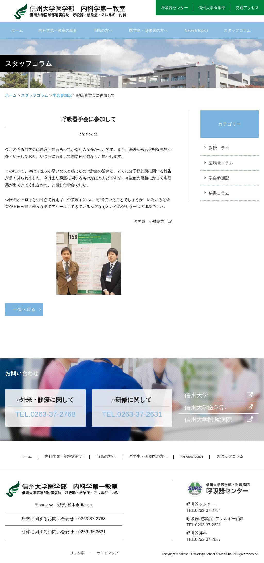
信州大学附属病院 (208, 421)
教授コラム (219, 149)
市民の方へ (103, 31)
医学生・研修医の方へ (148, 31)
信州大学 (196, 397)
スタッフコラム (237, 31)
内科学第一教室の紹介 (57, 31)
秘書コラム (219, 195)
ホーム (17, 31)
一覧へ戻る (24, 311)
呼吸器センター (174, 7)
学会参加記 (219, 180)
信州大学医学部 (211, 7)
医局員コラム (221, 165)
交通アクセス (247, 7)
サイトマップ (107, 555)
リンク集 (77, 555)
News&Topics (196, 31)
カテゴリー (229, 125)
